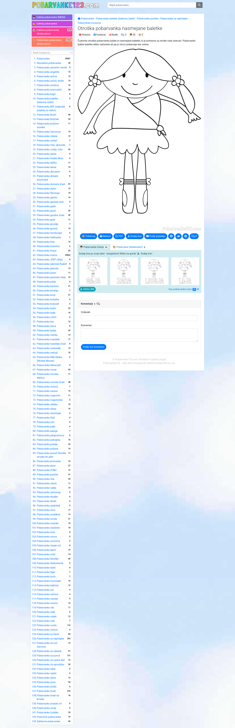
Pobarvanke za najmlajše (173, 18)
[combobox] (52, 52)
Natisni (105, 236)
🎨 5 (141, 34)
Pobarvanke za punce (89, 22)
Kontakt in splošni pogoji (152, 359)
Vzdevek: (86, 312)
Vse (184, 289)
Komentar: (86, 325)
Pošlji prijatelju (155, 236)
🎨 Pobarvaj (88, 236)
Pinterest (84, 34)
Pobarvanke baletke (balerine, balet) (115, 18)
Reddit (113, 34)
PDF (119, 236)
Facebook (100, 34)
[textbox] (52, 53)
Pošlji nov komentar (93, 346)
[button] (52, 17)
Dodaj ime (135, 236)
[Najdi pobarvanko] (199, 5)
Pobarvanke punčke (147, 18)
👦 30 (132, 34)
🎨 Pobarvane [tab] (129, 247)
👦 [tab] (94, 247)
